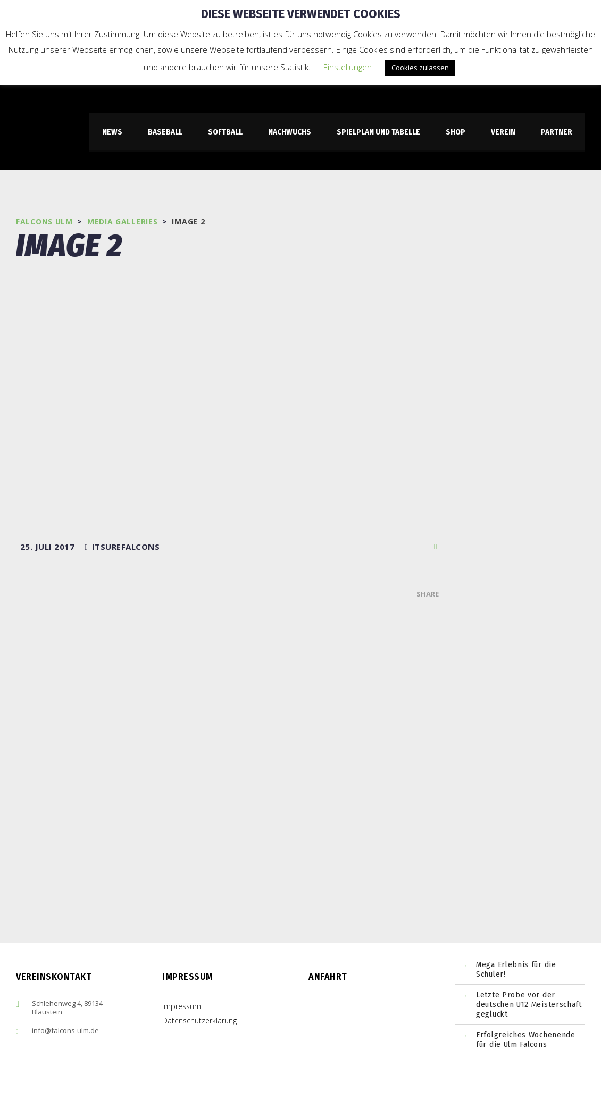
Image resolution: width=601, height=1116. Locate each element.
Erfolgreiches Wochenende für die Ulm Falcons (525, 1039)
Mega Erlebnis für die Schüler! (516, 969)
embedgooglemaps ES (373, 1073)
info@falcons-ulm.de (65, 1030)
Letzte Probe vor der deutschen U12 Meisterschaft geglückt (529, 1004)
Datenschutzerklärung (199, 1021)
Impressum (181, 1006)
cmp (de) (382, 1073)
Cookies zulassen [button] (420, 67)
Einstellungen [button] (347, 67)
